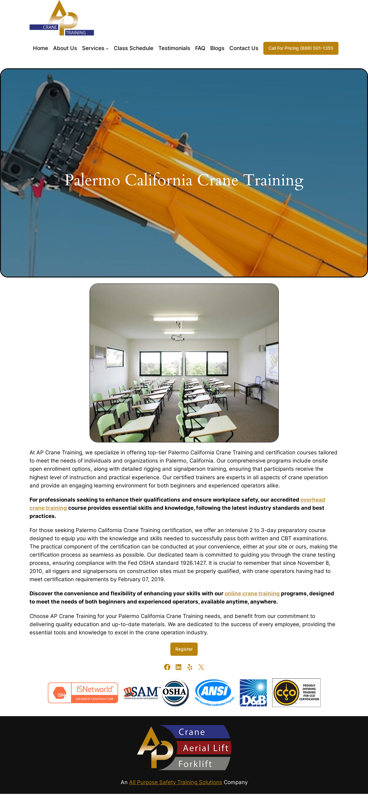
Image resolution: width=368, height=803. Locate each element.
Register (184, 649)
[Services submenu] (107, 48)
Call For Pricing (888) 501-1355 (300, 48)
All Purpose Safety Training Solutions (175, 782)
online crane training (252, 593)
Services (93, 48)
